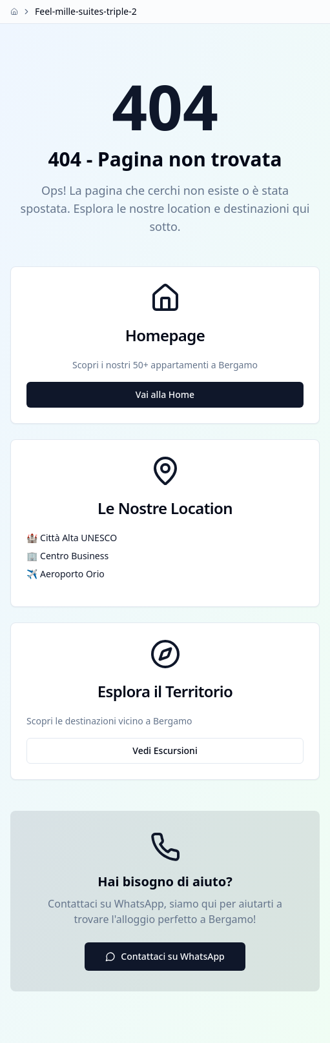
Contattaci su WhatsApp (165, 956)
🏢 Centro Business (67, 556)
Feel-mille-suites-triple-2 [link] (86, 11)
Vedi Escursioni (164, 750)
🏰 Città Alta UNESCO (71, 537)
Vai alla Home (165, 394)
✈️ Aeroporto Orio (65, 574)
